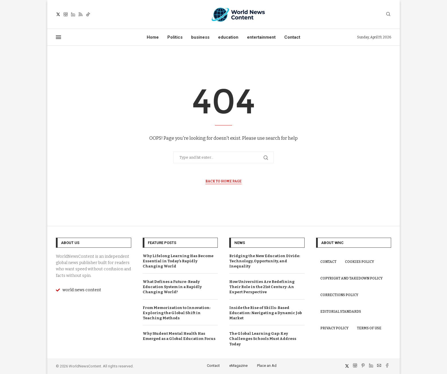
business (200, 37)
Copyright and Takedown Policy (351, 278)
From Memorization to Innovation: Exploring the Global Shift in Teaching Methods (176, 313)
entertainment (261, 37)
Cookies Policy (359, 262)
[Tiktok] (88, 14)
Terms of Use (369, 328)
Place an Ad (267, 365)
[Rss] (80, 14)
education (228, 37)
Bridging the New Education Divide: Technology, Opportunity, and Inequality (264, 261)
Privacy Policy (334, 328)
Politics (175, 37)
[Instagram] (65, 14)
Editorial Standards (340, 312)
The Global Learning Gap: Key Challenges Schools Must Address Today (262, 338)
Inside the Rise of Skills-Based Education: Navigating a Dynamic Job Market (265, 313)
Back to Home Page (223, 181)
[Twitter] (58, 14)
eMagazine (238, 365)
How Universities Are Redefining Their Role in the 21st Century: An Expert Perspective (262, 286)
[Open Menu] (58, 37)
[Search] (388, 14)
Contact (292, 37)
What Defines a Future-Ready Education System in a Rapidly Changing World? (172, 286)
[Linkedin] (73, 14)
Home (153, 37)
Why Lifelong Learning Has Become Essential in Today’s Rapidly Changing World (178, 261)
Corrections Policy (339, 295)
